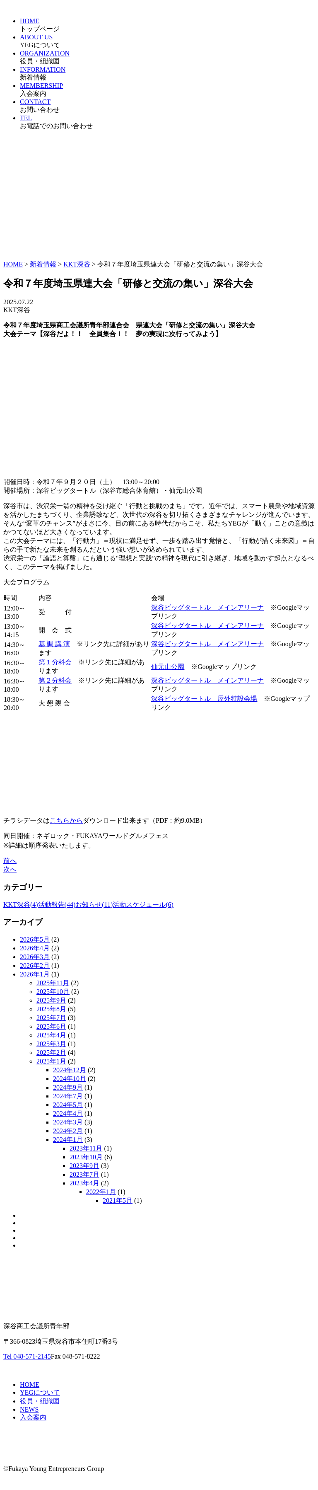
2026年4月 (35, 948)
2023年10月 (86, 1157)
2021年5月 (117, 1200)
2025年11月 (52, 982)
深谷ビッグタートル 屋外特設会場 (204, 698)
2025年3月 (51, 1043)
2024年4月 (68, 1113)
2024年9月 (68, 1087)
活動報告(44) (57, 904)
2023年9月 (84, 1165)
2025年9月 (51, 1000)
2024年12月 (69, 1069)
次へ (10, 869)
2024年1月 (68, 1139)
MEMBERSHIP (41, 85)
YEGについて (40, 1392)
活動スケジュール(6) (143, 904)
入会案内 (33, 1417)
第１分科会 (55, 662)
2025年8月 (51, 1009)
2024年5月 (68, 1104)
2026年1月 (35, 974)
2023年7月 (84, 1174)
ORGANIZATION (45, 53)
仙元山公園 (167, 666)
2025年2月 (51, 1052)
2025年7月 (51, 1017)
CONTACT (35, 101)
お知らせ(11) (94, 904)
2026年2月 (35, 965)
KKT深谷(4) (20, 904)
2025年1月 (51, 1061)
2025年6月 (51, 1026)
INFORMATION (42, 69)
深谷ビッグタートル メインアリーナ (207, 625)
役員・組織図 (40, 1401)
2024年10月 (69, 1078)
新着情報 (43, 264)
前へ (10, 860)
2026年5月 (35, 939)
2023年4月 (84, 1183)
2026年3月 (35, 956)
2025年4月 (51, 1035)
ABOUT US (36, 37)
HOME (29, 20)
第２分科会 (55, 680)
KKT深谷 (76, 264)
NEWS (29, 1409)
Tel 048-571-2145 (27, 1356)
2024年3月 (68, 1122)
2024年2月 (68, 1130)
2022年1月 (101, 1191)
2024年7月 (68, 1096)
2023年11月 (86, 1148)
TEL (26, 117)
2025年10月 (53, 991)
